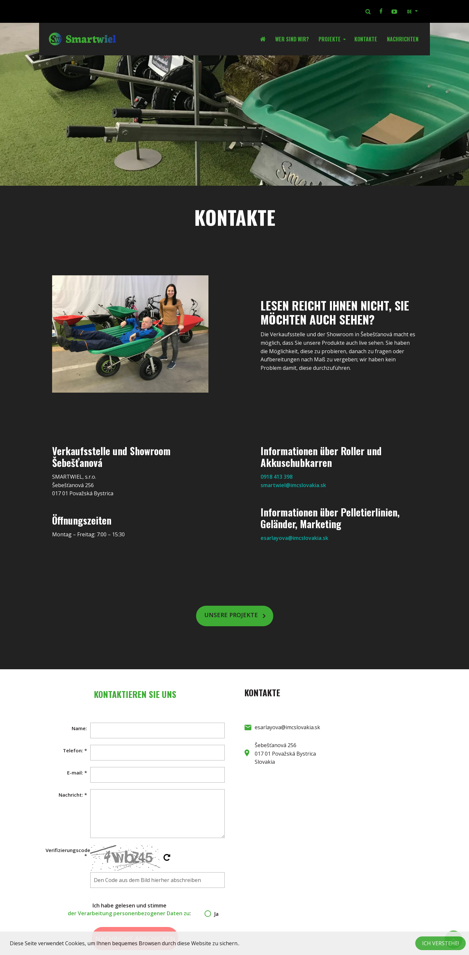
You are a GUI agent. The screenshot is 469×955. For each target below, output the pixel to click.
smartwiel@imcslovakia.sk (293, 485)
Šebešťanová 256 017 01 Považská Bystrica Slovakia (285, 753)
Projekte (330, 39)
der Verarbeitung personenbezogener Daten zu (129, 913)
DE (409, 11)
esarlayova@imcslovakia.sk (294, 538)
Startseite (265, 39)
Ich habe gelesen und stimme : (135, 909)
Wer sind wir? (292, 39)
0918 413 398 (276, 476)
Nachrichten (403, 39)
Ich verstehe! (440, 943)
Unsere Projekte (231, 615)
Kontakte (365, 39)
